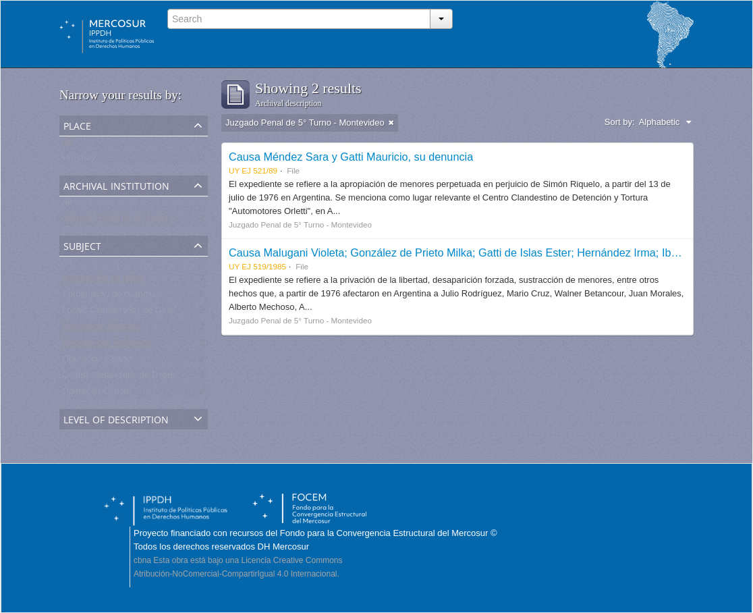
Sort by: (620, 122)
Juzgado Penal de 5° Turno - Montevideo (141, 220)
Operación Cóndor (98, 361)
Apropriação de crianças (109, 297)
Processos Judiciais (100, 329)
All (67, 144)
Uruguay (78, 160)
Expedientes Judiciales (106, 345)
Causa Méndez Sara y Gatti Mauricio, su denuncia (351, 157)
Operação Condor (97, 394)
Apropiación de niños (103, 280)
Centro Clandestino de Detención (127, 378)
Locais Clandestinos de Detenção (127, 313)
